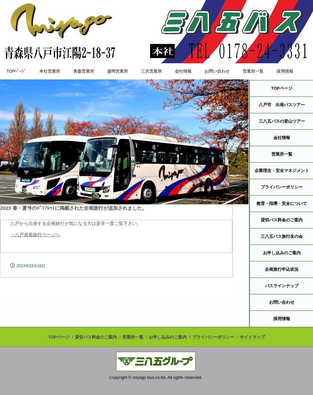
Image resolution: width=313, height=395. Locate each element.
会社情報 (183, 71)
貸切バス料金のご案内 (96, 337)
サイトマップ (252, 337)
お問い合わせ (217, 71)
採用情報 (285, 71)
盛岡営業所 (117, 71)
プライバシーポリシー (213, 337)
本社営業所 (49, 71)
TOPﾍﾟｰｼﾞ (16, 71)
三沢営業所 (151, 71)
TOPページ (58, 337)
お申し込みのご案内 (168, 337)
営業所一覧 (253, 71)
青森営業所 (83, 71)
